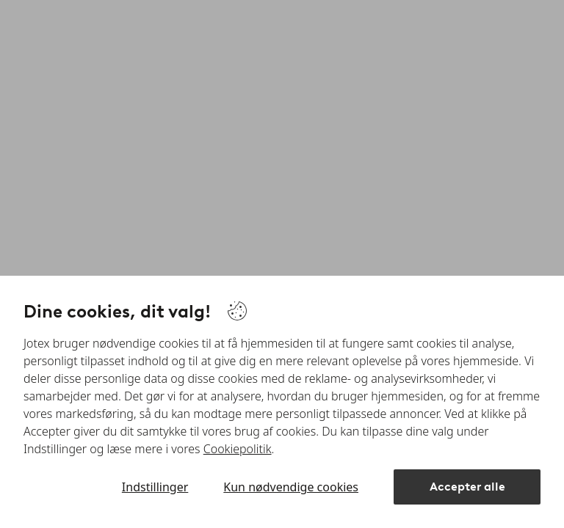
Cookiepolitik (237, 449)
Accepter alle (467, 487)
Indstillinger (155, 487)
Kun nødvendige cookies (290, 487)
